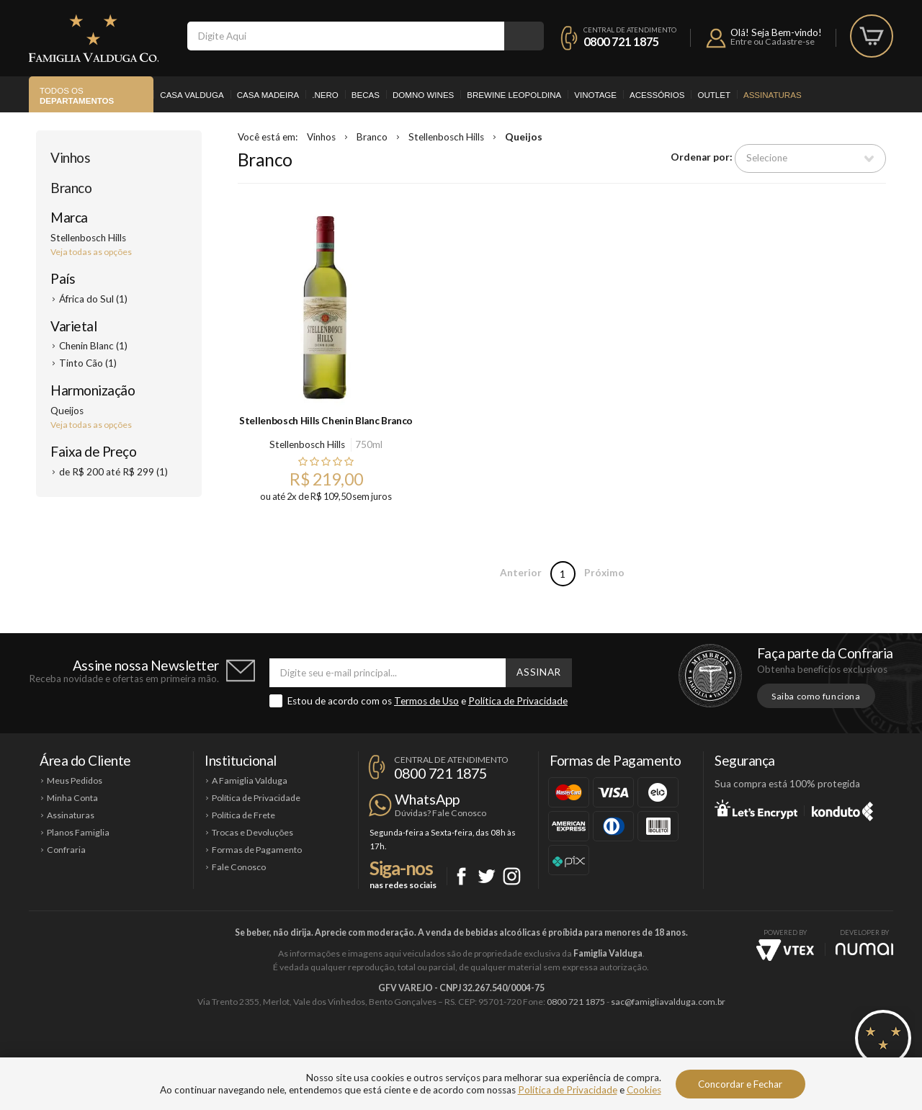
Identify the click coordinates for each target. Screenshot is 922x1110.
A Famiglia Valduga (249, 780)
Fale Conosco (239, 866)
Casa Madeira (268, 95)
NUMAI (864, 949)
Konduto (842, 809)
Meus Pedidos (74, 780)
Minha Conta (72, 797)
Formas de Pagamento (257, 849)
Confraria (66, 849)
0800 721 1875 (621, 41)
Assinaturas (772, 95)
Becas (366, 95)
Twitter (487, 876)
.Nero (325, 95)
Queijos (523, 137)
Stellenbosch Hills (446, 137)
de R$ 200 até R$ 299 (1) (113, 472)
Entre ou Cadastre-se (772, 41)
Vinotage (595, 95)
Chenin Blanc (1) (93, 346)
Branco (70, 187)
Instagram (512, 876)
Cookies (644, 1090)
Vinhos (70, 157)
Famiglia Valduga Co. (93, 38)
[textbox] (345, 36)
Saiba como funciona (816, 696)
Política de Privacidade (518, 701)
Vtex (785, 950)
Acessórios (657, 95)
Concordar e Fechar (740, 1084)
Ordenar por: (702, 158)
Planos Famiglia (78, 832)
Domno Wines (423, 95)
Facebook (461, 876)
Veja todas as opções (91, 251)
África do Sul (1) (93, 299)
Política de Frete (243, 815)
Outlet (713, 95)
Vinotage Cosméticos (675, 1050)
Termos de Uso (426, 701)
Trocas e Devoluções (252, 832)
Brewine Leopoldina (514, 95)
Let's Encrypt (756, 809)
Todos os (77, 96)
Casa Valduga (191, 95)
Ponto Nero (504, 1050)
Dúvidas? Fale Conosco (440, 812)
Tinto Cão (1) (88, 363)
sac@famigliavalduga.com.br (668, 1001)
